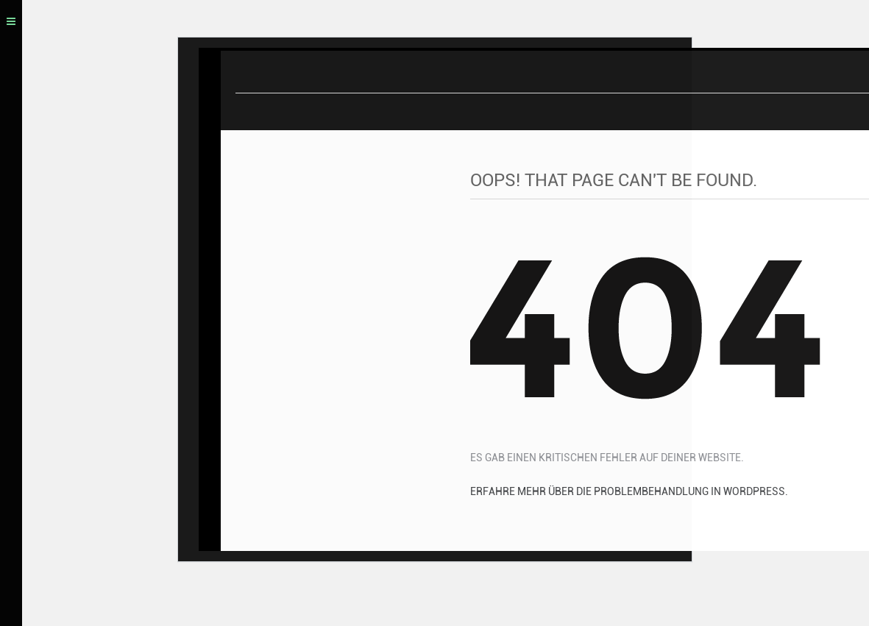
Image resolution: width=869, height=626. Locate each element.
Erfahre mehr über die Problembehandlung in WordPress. (629, 493)
